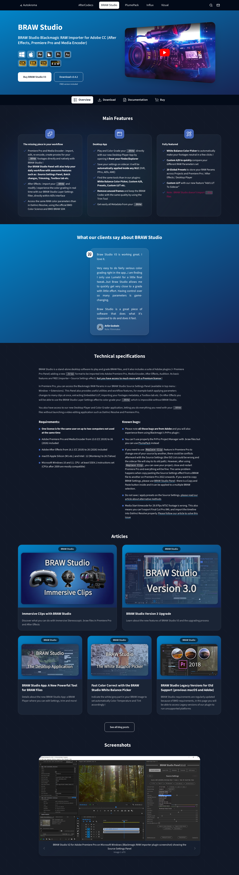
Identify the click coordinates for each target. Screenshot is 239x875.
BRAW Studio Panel (164, 481)
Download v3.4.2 (68, 77)
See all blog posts (119, 727)
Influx (150, 5)
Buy (160, 100)
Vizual (165, 5)
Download (107, 100)
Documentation (135, 100)
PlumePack (132, 5)
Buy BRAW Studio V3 (34, 77)
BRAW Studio (109, 5)
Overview (82, 100)
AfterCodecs (85, 5)
